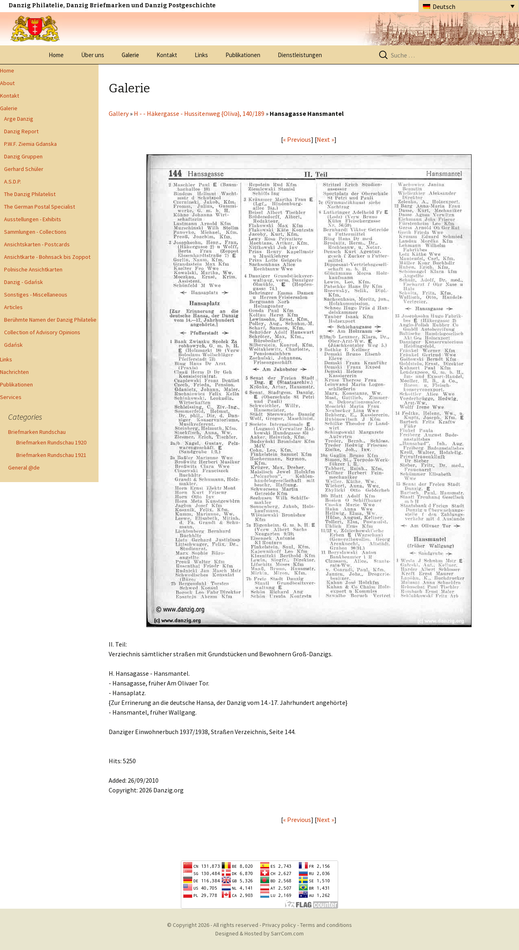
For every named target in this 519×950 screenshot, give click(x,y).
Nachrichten (14, 372)
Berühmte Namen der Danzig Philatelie (50, 319)
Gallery (119, 113)
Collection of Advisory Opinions (42, 332)
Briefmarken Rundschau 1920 (51, 442)
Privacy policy (279, 925)
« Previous (297, 139)
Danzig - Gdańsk (23, 282)
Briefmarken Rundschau (37, 432)
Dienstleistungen (300, 55)
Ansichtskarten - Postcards (37, 244)
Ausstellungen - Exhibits (32, 219)
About (7, 83)
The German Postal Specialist (39, 206)
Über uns (92, 55)
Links (201, 55)
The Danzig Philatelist (30, 194)
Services (10, 397)
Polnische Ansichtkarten (33, 269)
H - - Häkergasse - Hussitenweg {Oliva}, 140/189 (199, 113)
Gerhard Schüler (23, 169)
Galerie (130, 55)
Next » (325, 139)
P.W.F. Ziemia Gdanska (30, 143)
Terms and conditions (326, 925)
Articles (13, 307)
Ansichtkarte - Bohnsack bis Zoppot (47, 256)
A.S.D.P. (12, 181)
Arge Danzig (18, 118)
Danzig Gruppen (23, 156)
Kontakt (167, 55)
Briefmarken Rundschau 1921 (51, 455)
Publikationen (242, 55)
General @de (24, 467)
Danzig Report (21, 131)
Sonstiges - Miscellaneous (35, 294)
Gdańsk (13, 344)
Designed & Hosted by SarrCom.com (259, 933)
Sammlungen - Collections (35, 231)
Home (56, 55)
